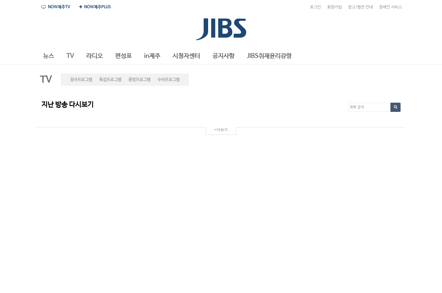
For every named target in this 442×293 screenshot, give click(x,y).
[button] (48, 56)
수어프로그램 (168, 79)
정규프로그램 (81, 79)
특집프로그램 (110, 79)
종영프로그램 (139, 79)
